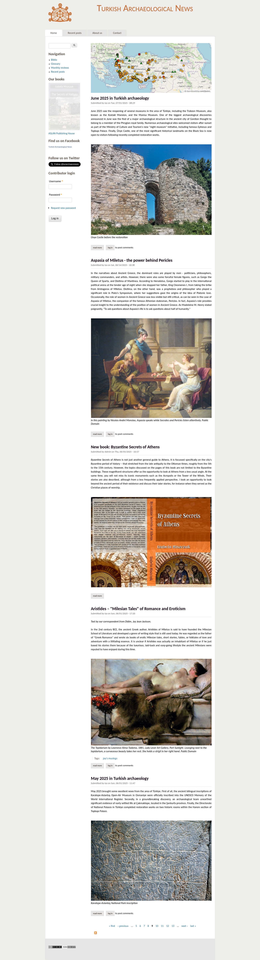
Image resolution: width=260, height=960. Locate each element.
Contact (117, 32)
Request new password (63, 208)
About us (97, 32)
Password (55, 194)
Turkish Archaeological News (145, 8)
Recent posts (75, 32)
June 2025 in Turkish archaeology (120, 98)
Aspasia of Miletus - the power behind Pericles (131, 260)
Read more (98, 247)
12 (167, 926)
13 (173, 926)
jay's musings (110, 758)
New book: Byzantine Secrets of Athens (125, 447)
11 (162, 926)
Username (56, 181)
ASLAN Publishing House (62, 133)
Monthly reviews (60, 67)
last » (193, 926)
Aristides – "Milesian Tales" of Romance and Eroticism (138, 608)
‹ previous (123, 926)
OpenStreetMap (193, 91)
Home (53, 32)
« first (112, 926)
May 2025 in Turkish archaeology (120, 778)
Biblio (54, 59)
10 (157, 926)
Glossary (55, 63)
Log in (110, 247)
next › (184, 926)
